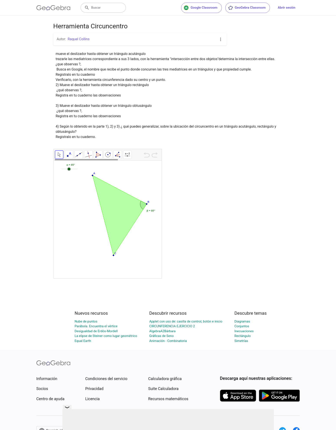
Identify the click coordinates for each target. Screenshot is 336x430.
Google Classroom (201, 7)
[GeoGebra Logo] (53, 7)
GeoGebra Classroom (247, 7)
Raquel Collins (78, 39)
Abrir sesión (286, 8)
